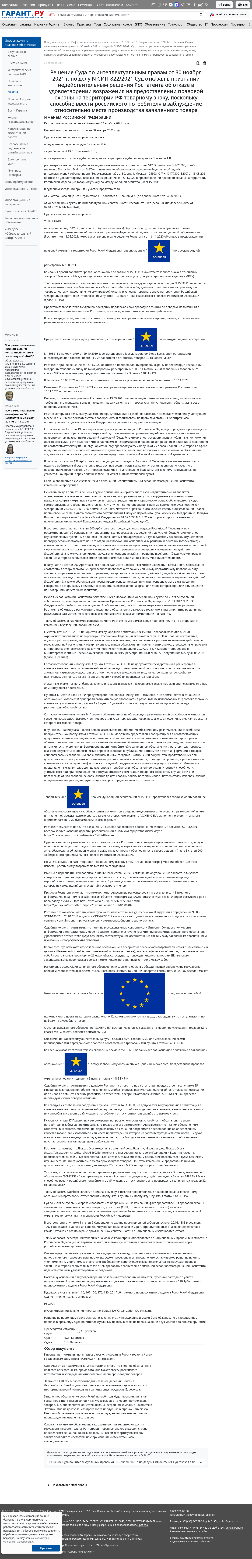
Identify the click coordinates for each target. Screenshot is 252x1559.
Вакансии (27, 5)
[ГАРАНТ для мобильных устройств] (159, 5)
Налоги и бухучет (47, 24)
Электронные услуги (17, 161)
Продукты (45, 5)
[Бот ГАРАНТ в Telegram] (189, 5)
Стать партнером (110, 5)
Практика (84, 24)
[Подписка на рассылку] (153, 5)
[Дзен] (171, 4)
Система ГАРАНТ (19, 63)
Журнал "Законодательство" (21, 120)
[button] (229, 14)
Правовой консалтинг (15, 83)
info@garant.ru (109, 1545)
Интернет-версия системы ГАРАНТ (19, 72)
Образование (155, 24)
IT (206, 24)
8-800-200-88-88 (179, 1511)
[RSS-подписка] (206, 5)
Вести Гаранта (17, 110)
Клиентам (133, 5)
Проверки (238, 24)
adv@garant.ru (234, 1527)
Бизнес (68, 24)
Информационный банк (21, 189)
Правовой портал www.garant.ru (19, 101)
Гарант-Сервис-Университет (76, 1551)
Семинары (86, 5)
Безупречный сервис (17, 54)
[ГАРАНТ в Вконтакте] (165, 5)
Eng (243, 5)
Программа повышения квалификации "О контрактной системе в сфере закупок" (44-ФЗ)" (20, 350)
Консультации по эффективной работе (19, 133)
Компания (10, 5)
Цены (60, 5)
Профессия (219, 24)
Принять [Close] (46, 1548)
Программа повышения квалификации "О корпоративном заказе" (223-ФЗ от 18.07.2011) (20, 416)
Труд (97, 24)
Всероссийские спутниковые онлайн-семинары (20, 148)
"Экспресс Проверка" (15, 173)
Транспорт (176, 24)
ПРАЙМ (13, 92)
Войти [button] (224, 5)
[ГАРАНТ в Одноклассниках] (194, 5)
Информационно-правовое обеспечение (20, 43)
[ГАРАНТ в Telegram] (183, 5)
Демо (71, 5)
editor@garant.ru (229, 1521)
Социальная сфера (118, 24)
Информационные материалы (17, 202)
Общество (194, 24)
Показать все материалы (66, 1485)
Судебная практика (16, 24)
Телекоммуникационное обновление (21, 220)
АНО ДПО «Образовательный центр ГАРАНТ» (18, 233)
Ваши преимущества (19, 182)
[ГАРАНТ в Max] (176, 4)
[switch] (52, 14)
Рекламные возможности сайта (189, 1531)
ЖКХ (138, 24)
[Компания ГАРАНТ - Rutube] (200, 5)
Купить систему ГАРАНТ (21, 211)
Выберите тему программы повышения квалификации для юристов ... (18, 460)
